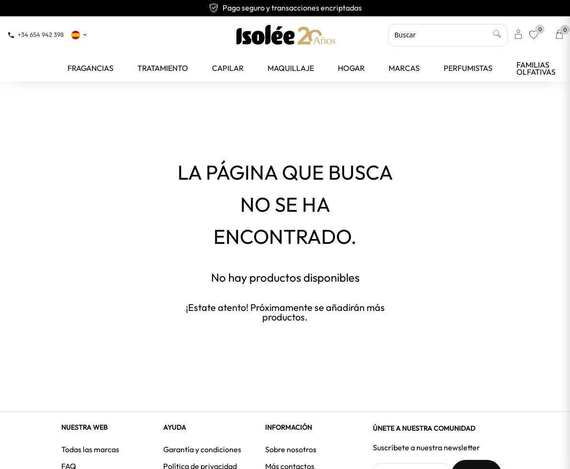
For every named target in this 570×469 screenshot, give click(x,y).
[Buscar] (448, 35)
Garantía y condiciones (202, 449)
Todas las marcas (90, 449)
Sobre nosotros (290, 449)
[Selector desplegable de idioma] (79, 34)
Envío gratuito (285, 7)
